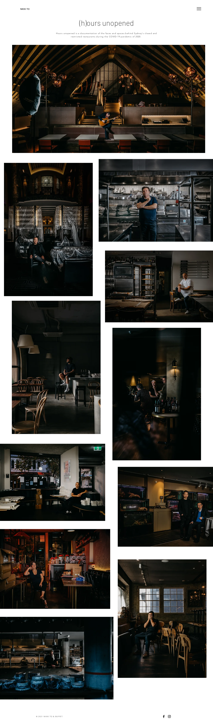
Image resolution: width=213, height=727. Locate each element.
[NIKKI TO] (25, 9)
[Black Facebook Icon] (164, 716)
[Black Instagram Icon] (169, 716)
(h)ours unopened (106, 22)
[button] (199, 9)
